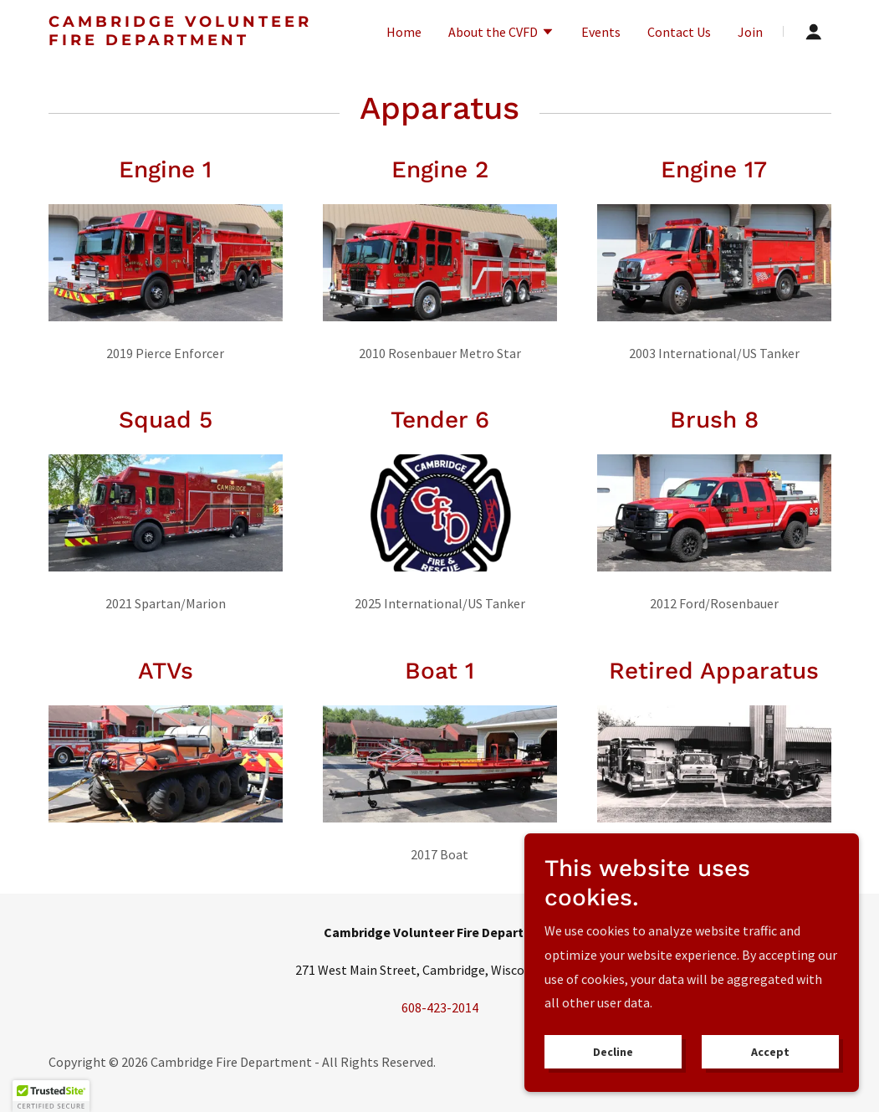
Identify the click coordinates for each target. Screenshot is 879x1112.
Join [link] (750, 31)
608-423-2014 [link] (439, 1007)
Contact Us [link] (679, 31)
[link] (186, 40)
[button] (501, 33)
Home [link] (404, 31)
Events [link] (601, 31)
